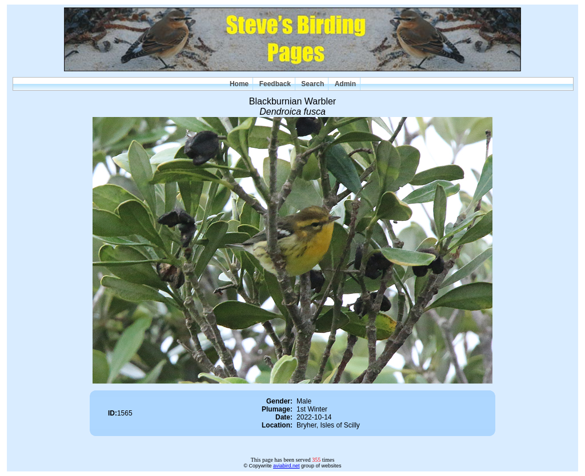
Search (312, 84)
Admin (345, 84)
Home (239, 84)
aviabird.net (286, 466)
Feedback (275, 84)
